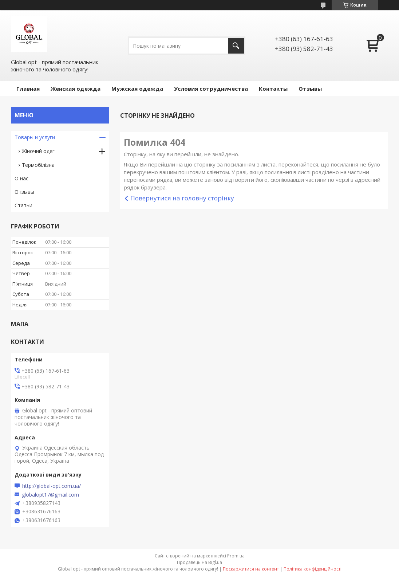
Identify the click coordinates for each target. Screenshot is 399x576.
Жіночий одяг (38, 151)
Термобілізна (38, 164)
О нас (21, 178)
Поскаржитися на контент (251, 569)
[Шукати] (236, 46)
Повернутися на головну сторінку (182, 198)
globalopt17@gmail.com (50, 494)
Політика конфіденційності (312, 569)
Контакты (273, 88)
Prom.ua (236, 556)
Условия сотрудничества (211, 88)
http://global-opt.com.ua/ (51, 486)
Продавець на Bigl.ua (199, 562)
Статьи (23, 205)
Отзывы (310, 88)
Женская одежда (75, 88)
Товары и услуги (35, 137)
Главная (28, 88)
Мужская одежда (137, 88)
